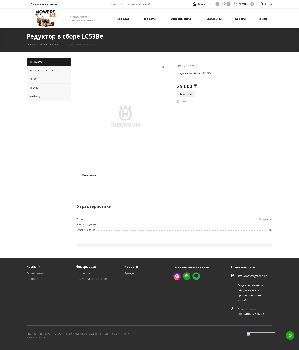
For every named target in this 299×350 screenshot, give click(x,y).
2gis (196, 276)
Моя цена (186, 94)
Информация (86, 267)
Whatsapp (186, 276)
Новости (32, 279)
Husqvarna (83, 273)
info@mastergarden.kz (252, 276)
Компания (35, 267)
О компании (35, 273)
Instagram (177, 276)
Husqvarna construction (91, 279)
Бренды (129, 273)
